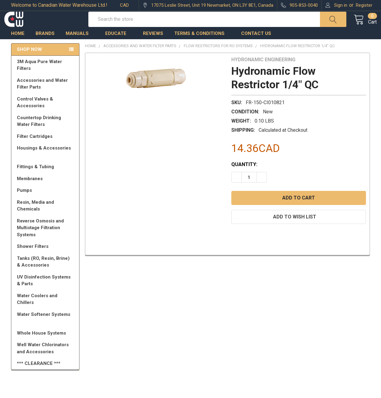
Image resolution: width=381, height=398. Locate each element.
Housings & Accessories (46, 164)
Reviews (153, 47)
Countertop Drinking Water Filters (39, 134)
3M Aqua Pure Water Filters (46, 78)
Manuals (80, 47)
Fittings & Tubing (46, 180)
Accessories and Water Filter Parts (46, 97)
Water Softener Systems (46, 330)
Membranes (46, 192)
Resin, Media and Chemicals (46, 219)
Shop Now (29, 63)
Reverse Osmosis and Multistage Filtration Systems (46, 241)
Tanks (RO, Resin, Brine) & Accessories (46, 275)
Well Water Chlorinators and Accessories (43, 361)
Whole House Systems (46, 346)
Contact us (256, 47)
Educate (118, 47)
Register (364, 5)
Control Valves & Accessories (46, 116)
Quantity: (244, 178)
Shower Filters (46, 260)
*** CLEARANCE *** (38, 377)
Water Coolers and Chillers (46, 312)
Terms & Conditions (202, 47)
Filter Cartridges (46, 150)
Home (18, 47)
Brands (45, 47)
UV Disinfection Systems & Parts (46, 294)
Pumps (46, 204)
